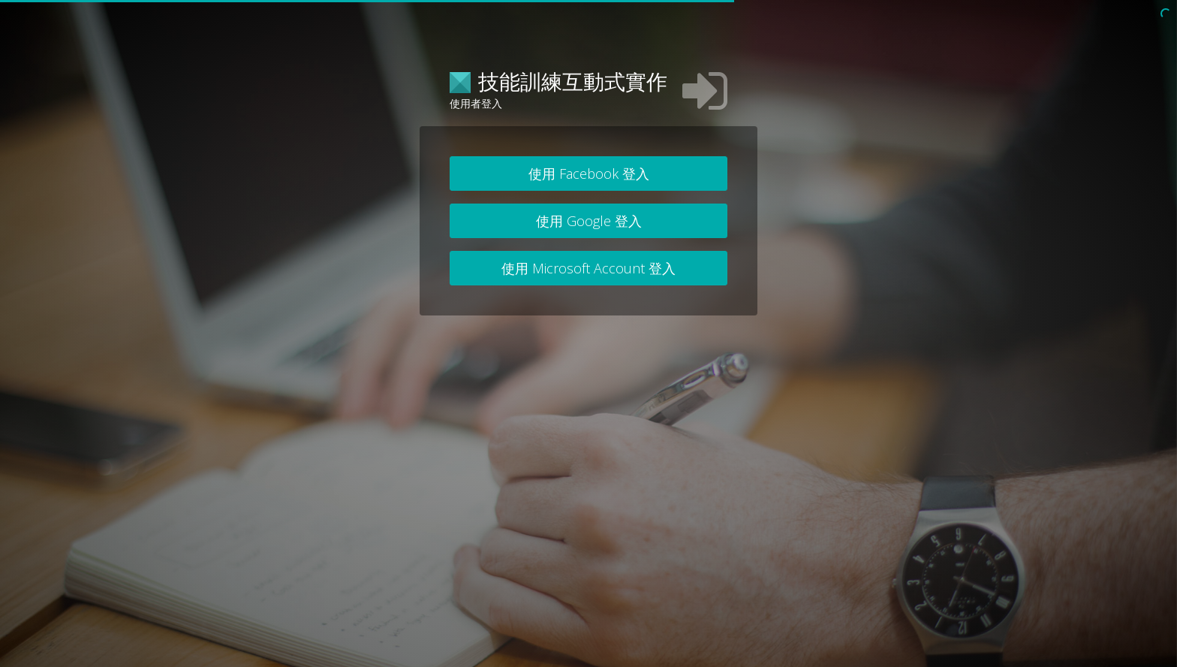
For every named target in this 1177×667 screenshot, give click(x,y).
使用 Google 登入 (589, 221)
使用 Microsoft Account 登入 (588, 268)
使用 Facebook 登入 (588, 173)
